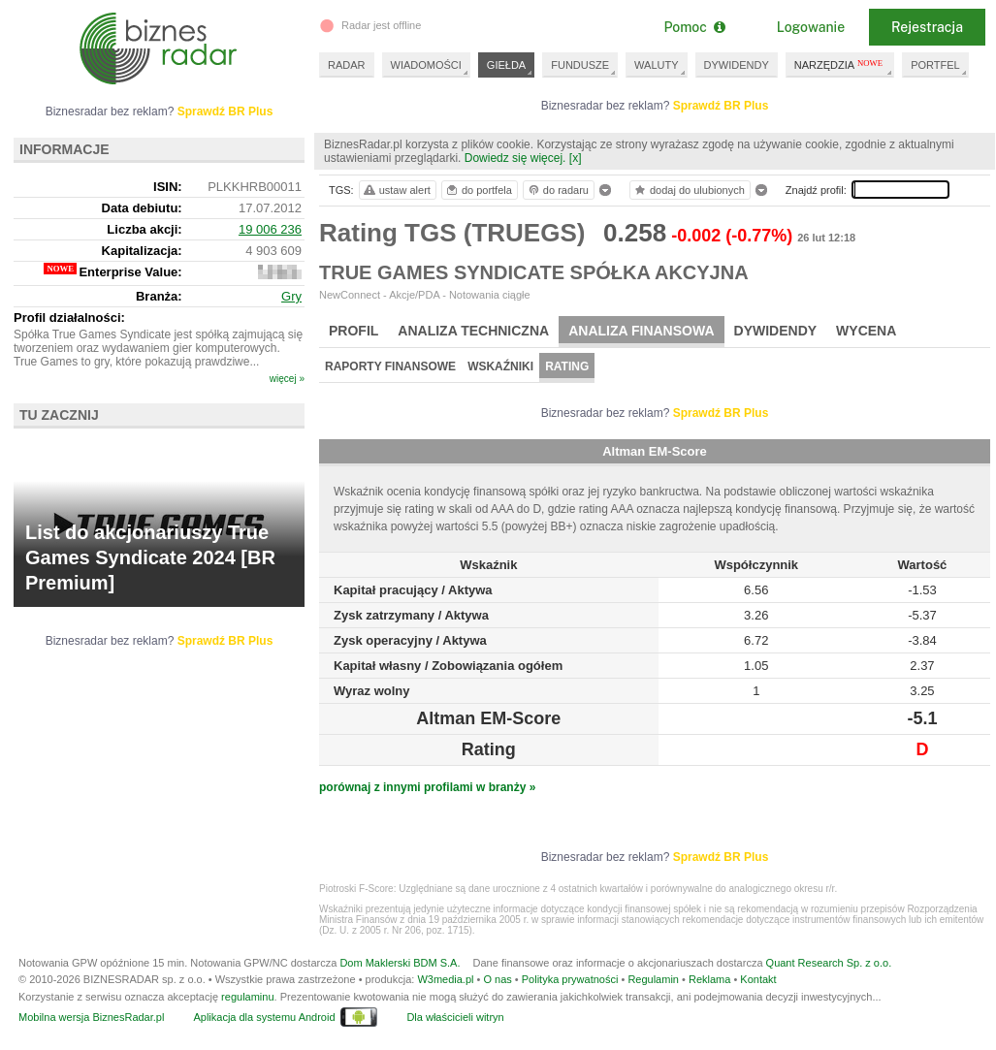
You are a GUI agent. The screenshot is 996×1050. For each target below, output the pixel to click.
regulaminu (247, 996)
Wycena (866, 330)
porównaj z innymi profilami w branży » (427, 787)
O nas (497, 979)
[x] (575, 158)
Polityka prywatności (570, 979)
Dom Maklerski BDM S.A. (399, 963)
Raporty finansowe (390, 366)
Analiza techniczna (473, 330)
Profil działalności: (69, 317)
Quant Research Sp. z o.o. (829, 963)
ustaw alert (396, 190)
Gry (291, 296)
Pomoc (693, 27)
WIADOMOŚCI (426, 65)
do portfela (478, 190)
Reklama (709, 979)
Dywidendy (776, 330)
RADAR (347, 65)
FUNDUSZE (580, 65)
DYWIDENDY (736, 65)
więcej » (287, 378)
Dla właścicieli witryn (454, 1017)
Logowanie (811, 27)
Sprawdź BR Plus (721, 105)
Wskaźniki (500, 366)
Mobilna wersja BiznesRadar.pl (91, 1017)
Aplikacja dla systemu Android (264, 1017)
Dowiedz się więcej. (515, 158)
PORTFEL (935, 65)
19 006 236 (270, 229)
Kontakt (758, 979)
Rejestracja (927, 27)
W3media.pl (445, 979)
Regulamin (653, 979)
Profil (353, 330)
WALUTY (656, 65)
